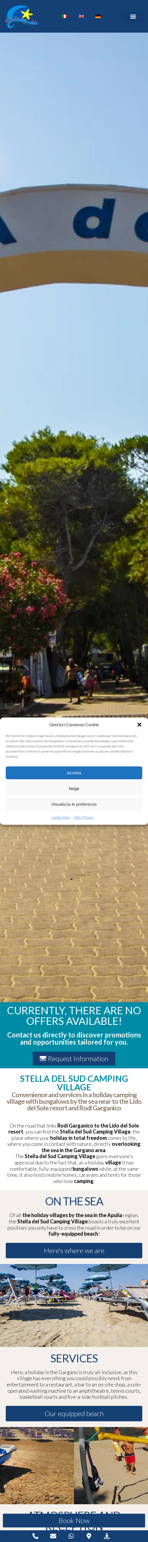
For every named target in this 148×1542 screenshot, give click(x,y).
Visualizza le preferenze (74, 804)
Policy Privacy (84, 817)
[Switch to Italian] (65, 16)
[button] (139, 725)
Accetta (74, 772)
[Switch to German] (98, 16)
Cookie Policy (61, 817)
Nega (74, 788)
